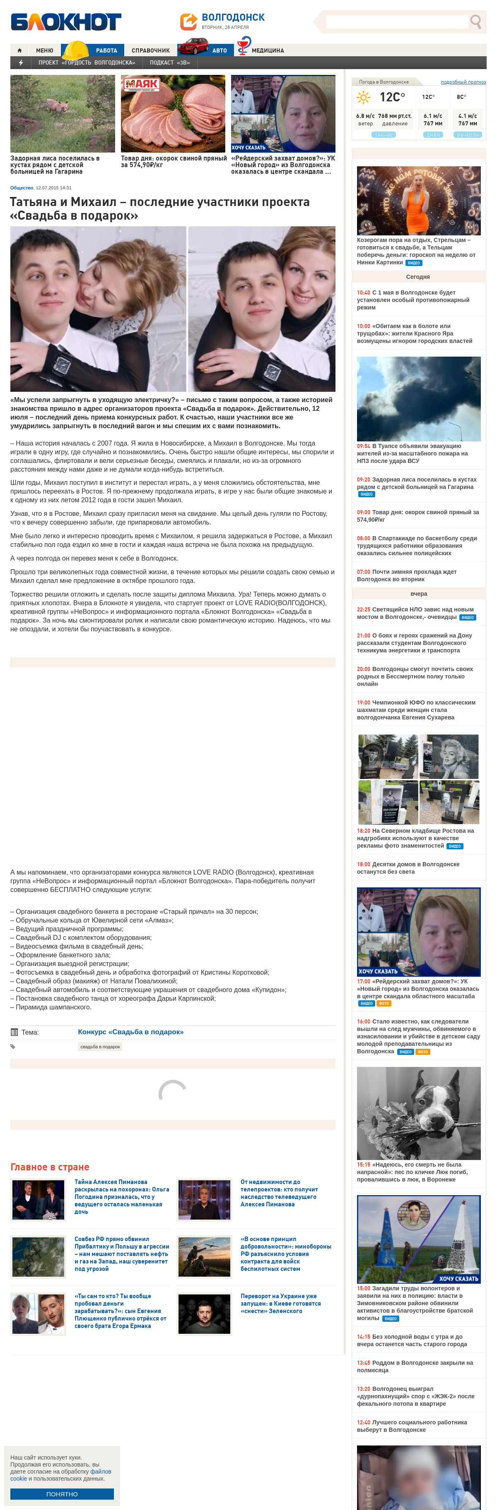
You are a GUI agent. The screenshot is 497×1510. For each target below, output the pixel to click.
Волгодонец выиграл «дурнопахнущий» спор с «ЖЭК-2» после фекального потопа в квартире (416, 1396)
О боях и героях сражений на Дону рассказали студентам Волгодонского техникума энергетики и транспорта (414, 643)
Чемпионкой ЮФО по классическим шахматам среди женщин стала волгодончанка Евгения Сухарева (416, 710)
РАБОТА (89, 50)
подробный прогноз (463, 82)
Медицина (260, 49)
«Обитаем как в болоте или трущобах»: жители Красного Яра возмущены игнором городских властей (415, 333)
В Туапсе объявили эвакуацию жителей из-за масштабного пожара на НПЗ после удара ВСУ (412, 453)
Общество (21, 187)
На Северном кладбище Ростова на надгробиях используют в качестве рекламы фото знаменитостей (415, 838)
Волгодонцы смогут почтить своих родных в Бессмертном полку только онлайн (415, 676)
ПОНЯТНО (62, 1494)
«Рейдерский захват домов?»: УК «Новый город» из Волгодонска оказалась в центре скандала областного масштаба (418, 988)
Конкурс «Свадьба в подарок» (130, 1032)
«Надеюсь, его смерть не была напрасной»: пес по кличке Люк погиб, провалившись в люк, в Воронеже (412, 1172)
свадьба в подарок (100, 1046)
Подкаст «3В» (170, 62)
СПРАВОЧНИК (151, 50)
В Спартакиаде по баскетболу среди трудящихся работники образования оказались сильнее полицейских (417, 545)
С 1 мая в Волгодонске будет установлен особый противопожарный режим (413, 300)
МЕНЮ (44, 50)
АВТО (202, 50)
